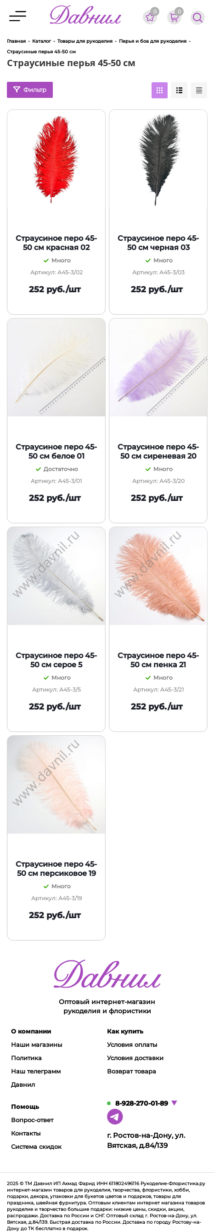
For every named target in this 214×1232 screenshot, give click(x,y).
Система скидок (36, 1146)
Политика (26, 1058)
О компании (31, 1031)
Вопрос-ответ (32, 1120)
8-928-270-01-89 (141, 1103)
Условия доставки (135, 1058)
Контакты (25, 1133)
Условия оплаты (132, 1044)
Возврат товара (131, 1071)
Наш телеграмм (36, 1071)
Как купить (125, 1031)
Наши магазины (36, 1044)
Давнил (23, 1084)
